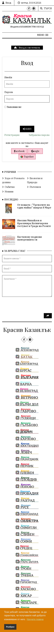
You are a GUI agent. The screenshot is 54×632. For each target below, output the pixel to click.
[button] (43, 35)
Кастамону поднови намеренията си (29, 241)
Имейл (8, 77)
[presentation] (26, 117)
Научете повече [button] (35, 619)
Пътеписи (34, 190)
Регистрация (11, 135)
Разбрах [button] (10, 627)
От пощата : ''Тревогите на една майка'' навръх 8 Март (34, 209)
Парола (8, 92)
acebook (19, 151)
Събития (8, 190)
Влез (27, 128)
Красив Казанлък (27, 329)
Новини (7, 194)
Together (27, 156)
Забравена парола (39, 135)
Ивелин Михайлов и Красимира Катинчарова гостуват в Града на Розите (34, 226)
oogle (35, 151)
